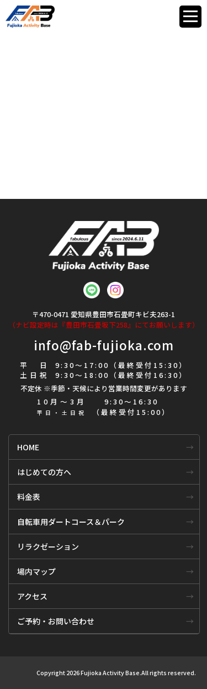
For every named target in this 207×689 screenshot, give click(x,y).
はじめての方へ (44, 471)
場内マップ (36, 571)
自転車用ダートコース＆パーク (71, 521)
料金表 (28, 496)
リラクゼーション (48, 546)
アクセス (32, 596)
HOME (28, 447)
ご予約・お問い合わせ (55, 621)
